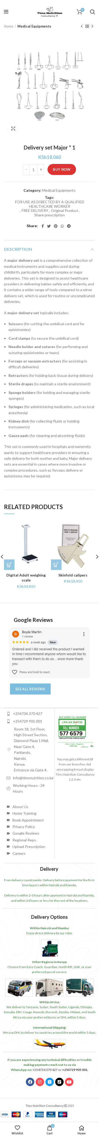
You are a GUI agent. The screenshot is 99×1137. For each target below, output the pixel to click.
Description (18, 249)
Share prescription (49, 215)
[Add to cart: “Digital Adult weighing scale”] (9, 564)
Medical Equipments (34, 26)
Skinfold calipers (72, 575)
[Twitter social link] (48, 226)
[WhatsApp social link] (62, 226)
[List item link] (29, 714)
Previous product (81, 26)
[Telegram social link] (68, 226)
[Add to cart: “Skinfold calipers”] (56, 564)
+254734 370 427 (45, 1070)
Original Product (64, 211)
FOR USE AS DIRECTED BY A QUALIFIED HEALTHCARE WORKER (49, 204)
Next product (92, 26)
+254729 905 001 (74, 1070)
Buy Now (61, 169)
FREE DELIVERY (35, 211)
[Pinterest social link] (55, 226)
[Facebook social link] (42, 226)
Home (8, 26)
